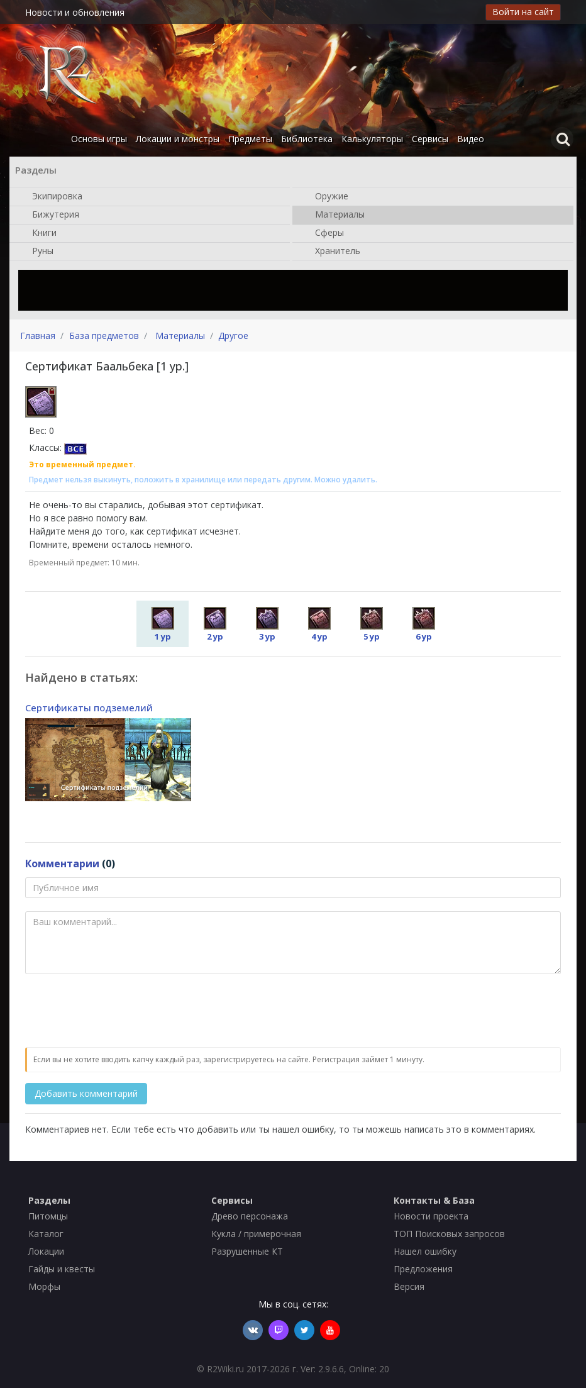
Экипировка (50, 197)
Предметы (250, 139)
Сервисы (430, 139)
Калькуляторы (372, 139)
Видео (470, 139)
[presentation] (120, 1011)
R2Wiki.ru (225, 1369)
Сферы (323, 233)
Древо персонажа (249, 1216)
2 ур (215, 624)
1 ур (163, 624)
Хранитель (331, 251)
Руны (36, 251)
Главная (37, 335)
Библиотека (307, 139)
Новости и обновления (74, 12)
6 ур (423, 624)
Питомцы (48, 1216)
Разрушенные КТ (247, 1251)
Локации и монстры (177, 139)
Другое (233, 335)
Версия (409, 1286)
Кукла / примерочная (256, 1234)
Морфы (44, 1286)
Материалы (333, 215)
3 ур (267, 624)
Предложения (423, 1269)
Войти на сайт (523, 12)
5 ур (371, 624)
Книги (38, 233)
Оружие (325, 197)
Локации (46, 1251)
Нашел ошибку (425, 1251)
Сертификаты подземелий (89, 707)
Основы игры (99, 139)
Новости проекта (431, 1216)
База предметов (104, 335)
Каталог (46, 1234)
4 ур (319, 624)
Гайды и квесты (61, 1269)
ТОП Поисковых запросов (449, 1234)
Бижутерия (49, 215)
